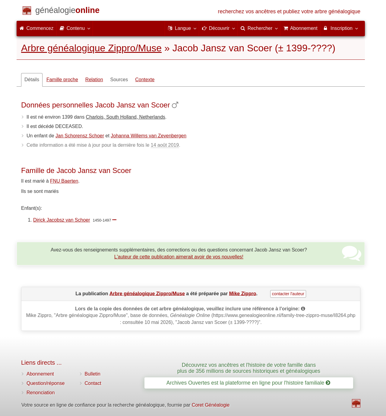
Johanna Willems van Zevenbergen (148, 135)
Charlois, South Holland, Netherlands (125, 117)
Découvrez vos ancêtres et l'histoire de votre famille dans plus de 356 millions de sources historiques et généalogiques (248, 368)
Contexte (144, 79)
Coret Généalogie (210, 405)
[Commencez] (67, 11)
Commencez (36, 28)
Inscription (340, 28)
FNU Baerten (64, 181)
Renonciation (41, 392)
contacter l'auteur (288, 293)
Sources (119, 79)
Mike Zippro (242, 293)
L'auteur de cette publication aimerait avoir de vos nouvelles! (178, 256)
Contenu (75, 28)
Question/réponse (46, 383)
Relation (94, 79)
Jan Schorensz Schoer (79, 135)
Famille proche (62, 79)
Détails (31, 79)
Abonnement (40, 373)
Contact (93, 383)
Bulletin (92, 373)
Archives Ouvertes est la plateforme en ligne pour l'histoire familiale (248, 383)
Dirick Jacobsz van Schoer (61, 219)
